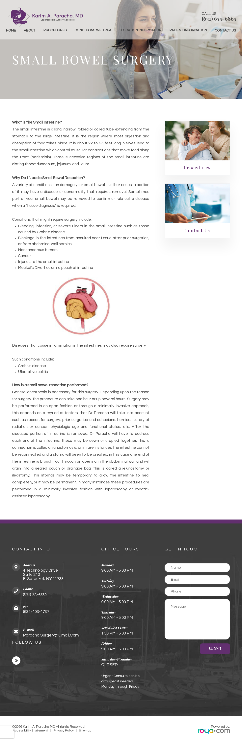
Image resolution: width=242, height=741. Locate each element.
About (29, 30)
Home (11, 30)
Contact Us (225, 30)
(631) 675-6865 (219, 18)
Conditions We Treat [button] (93, 30)
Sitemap (84, 730)
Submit (215, 649)
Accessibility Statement (30, 730)
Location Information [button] (141, 30)
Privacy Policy (63, 730)
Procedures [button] (55, 30)
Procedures (197, 167)
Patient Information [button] (188, 30)
